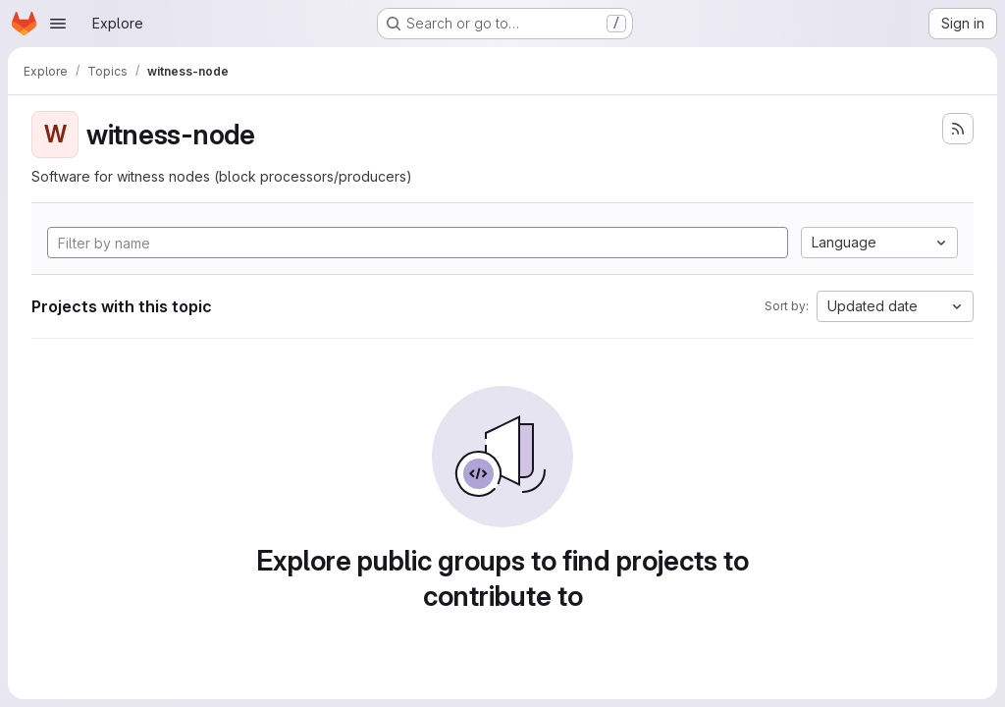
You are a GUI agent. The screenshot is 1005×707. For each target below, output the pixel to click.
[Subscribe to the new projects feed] (958, 128)
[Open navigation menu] (58, 23)
